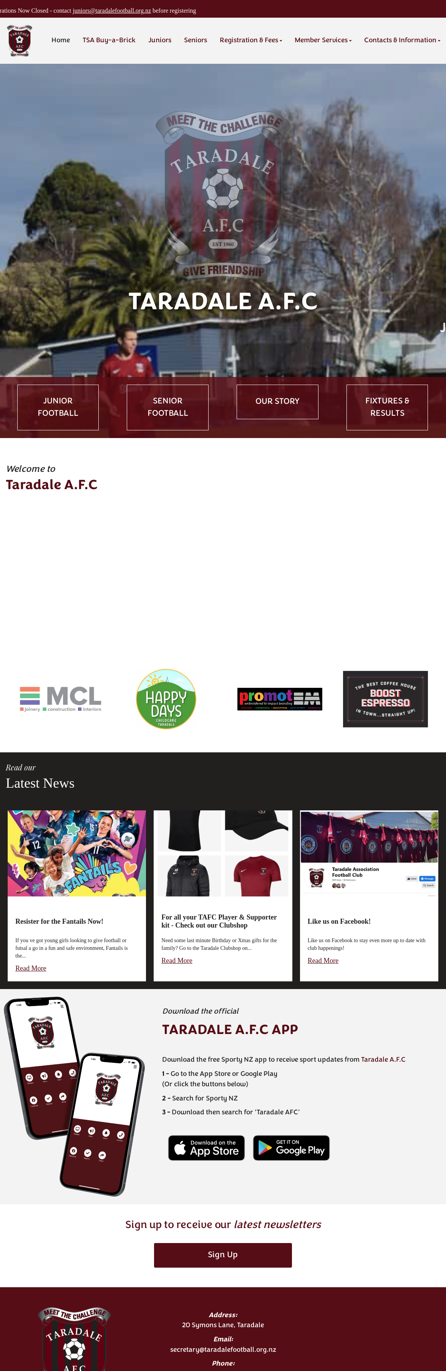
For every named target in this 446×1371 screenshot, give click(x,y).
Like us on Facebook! (339, 921)
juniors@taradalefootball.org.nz (136, 10)
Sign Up (223, 1255)
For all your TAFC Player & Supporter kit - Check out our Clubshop (219, 921)
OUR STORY (277, 401)
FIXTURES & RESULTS (387, 407)
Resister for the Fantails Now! (59, 921)
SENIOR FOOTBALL (168, 407)
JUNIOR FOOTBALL (58, 407)
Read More (30, 968)
